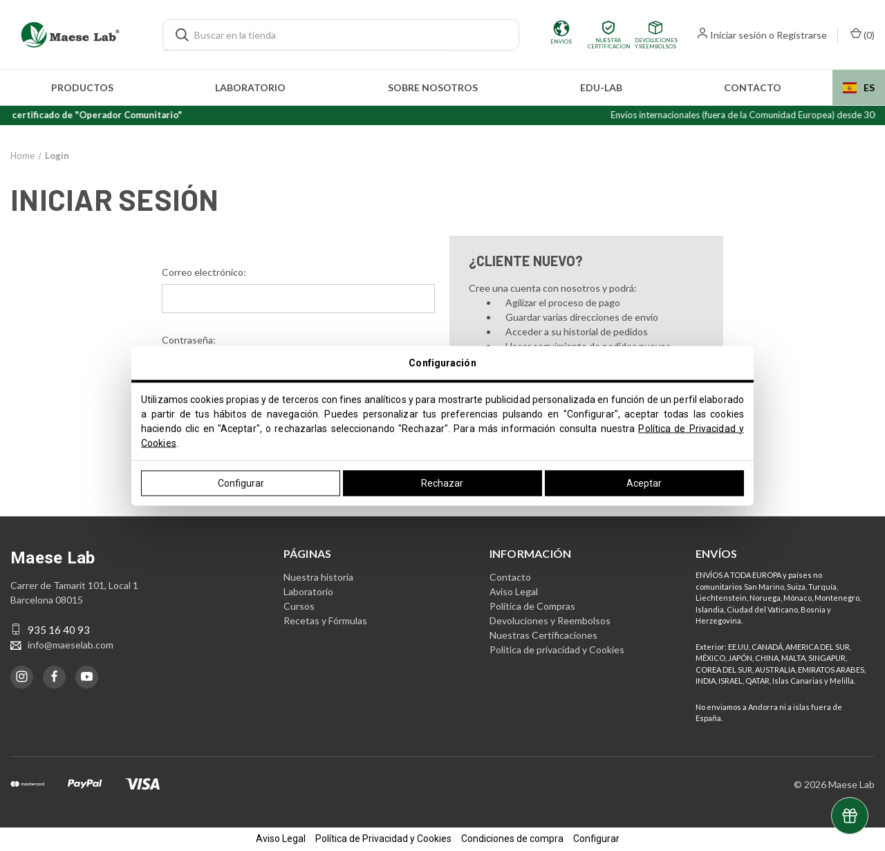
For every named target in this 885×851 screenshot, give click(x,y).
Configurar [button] (596, 838)
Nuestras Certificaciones (543, 634)
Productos (82, 87)
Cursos (299, 605)
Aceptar (644, 482)
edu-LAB (601, 87)
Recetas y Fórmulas (325, 620)
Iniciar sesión (738, 35)
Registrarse (801, 35)
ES (859, 87)
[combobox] (858, 87)
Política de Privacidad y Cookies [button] (383, 838)
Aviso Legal (514, 591)
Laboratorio (250, 87)
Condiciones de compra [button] (512, 838)
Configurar (241, 482)
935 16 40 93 (59, 629)
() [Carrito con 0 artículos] (862, 34)
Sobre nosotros (433, 87)
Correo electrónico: (204, 272)
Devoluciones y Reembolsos (550, 620)
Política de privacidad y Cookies (557, 649)
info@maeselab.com (70, 644)
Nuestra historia (318, 576)
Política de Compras (532, 605)
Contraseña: (189, 340)
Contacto (752, 87)
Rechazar (442, 482)
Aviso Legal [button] (281, 838)
